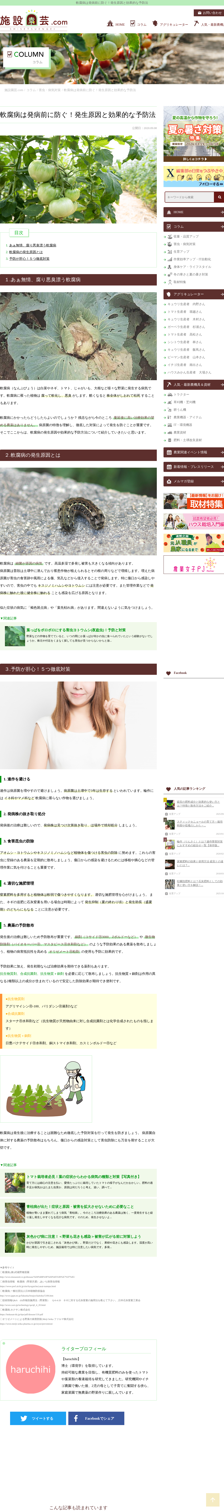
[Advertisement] (78, 1463)
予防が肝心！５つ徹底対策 (29, 259)
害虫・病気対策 (50, 90)
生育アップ (174, 814)
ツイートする (42, 1418)
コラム (31, 90)
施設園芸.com (13, 90)
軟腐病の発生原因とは (26, 252)
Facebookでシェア (99, 1418)
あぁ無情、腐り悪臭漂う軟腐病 (32, 245)
